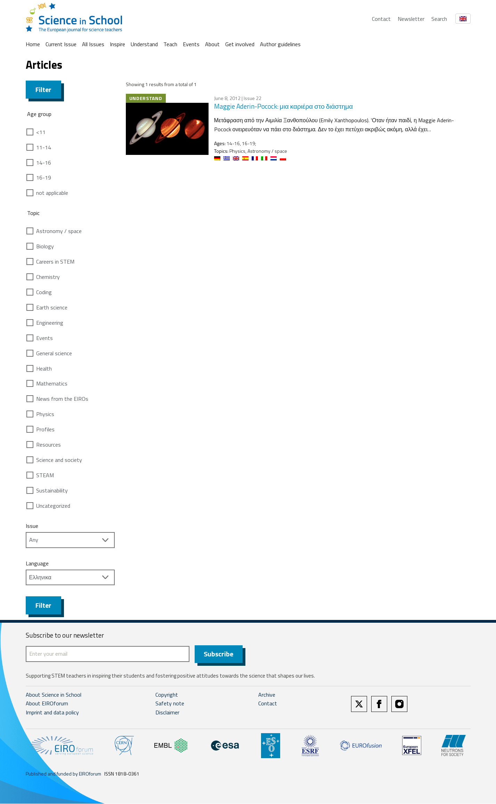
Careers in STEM (55, 261)
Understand (144, 44)
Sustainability (52, 490)
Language (37, 563)
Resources (48, 444)
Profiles (45, 429)
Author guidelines (280, 44)
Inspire (117, 44)
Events (191, 44)
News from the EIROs (62, 399)
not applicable (52, 193)
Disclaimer (167, 712)
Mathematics (51, 383)
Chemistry (48, 277)
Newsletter (411, 19)
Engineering (49, 322)
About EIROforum (47, 704)
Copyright (166, 695)
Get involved (239, 44)
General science (54, 353)
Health (44, 368)
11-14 (43, 147)
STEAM (45, 475)
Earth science (51, 307)
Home (33, 44)
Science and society (59, 460)
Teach (170, 44)
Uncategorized (53, 506)
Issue (32, 526)
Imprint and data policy (52, 712)
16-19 (43, 177)
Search (439, 19)
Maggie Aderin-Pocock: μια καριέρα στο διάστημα (283, 106)
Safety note (169, 704)
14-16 (43, 162)
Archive (266, 695)
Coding (44, 292)
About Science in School (53, 695)
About (212, 44)
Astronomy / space (59, 231)
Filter (43, 89)
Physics (45, 414)
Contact (381, 19)
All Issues (93, 44)
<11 (41, 132)
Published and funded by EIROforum (63, 774)
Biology (45, 246)
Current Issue (61, 44)
